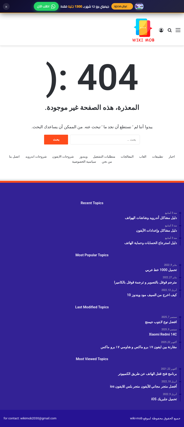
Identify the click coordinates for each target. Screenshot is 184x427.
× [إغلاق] (6, 6)
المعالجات (127, 156)
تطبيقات (157, 156)
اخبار (172, 156)
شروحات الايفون (63, 156)
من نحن (107, 161)
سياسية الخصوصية (84, 161)
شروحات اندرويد (36, 156)
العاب (142, 156)
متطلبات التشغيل (104, 156)
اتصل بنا (14, 156)
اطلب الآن (46, 6)
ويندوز (83, 156)
